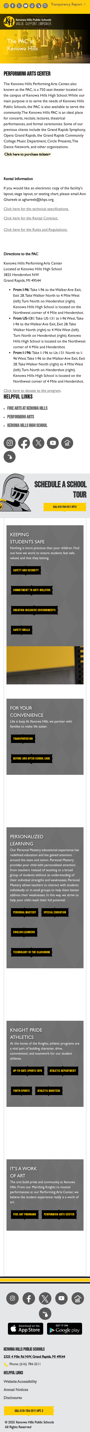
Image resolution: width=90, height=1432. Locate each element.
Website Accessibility (20, 1381)
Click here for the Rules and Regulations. (36, 229)
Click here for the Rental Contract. (31, 218)
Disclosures (13, 1398)
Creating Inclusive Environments (34, 610)
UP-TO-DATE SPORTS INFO (27, 1071)
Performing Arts (20, 417)
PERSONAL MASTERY (24, 912)
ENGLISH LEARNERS (24, 932)
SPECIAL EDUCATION (55, 912)
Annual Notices (16, 1389)
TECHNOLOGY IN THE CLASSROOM (31, 952)
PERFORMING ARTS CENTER (59, 1214)
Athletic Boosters (48, 1091)
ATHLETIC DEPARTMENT (63, 1071)
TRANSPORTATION (23, 739)
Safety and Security (26, 570)
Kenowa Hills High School (27, 425)
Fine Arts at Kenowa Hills (27, 408)
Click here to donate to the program (32, 390)
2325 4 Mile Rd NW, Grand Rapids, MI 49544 (34, 1357)
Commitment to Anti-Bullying (31, 590)
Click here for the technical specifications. (36, 209)
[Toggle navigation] (82, 22)
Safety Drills (21, 630)
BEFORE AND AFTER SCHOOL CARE (31, 758)
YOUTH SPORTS (21, 1091)
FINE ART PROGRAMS (24, 1214)
